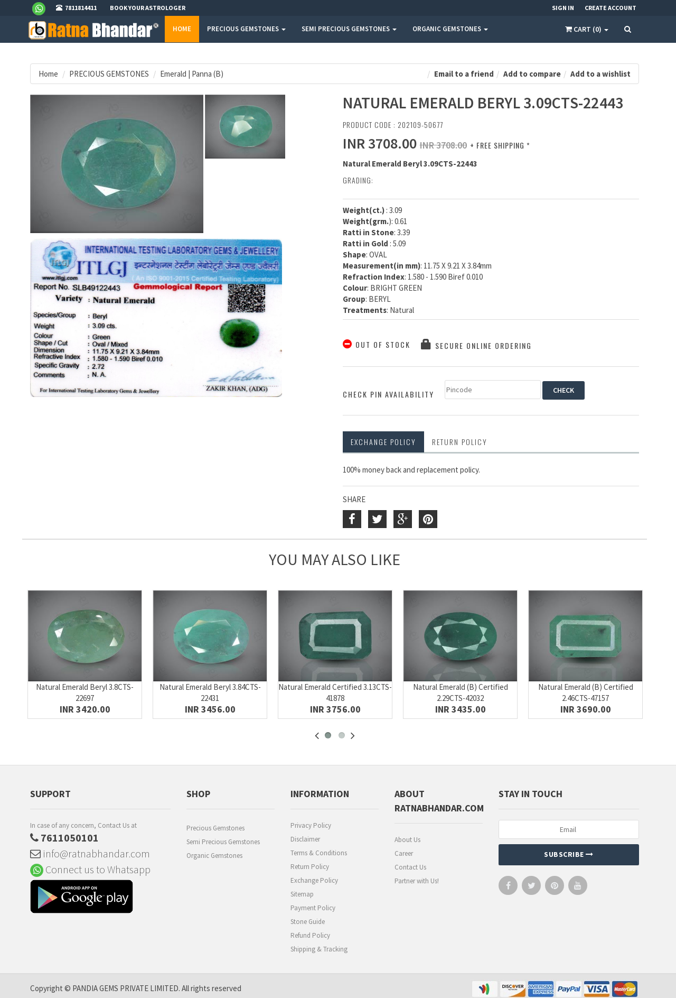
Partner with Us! (417, 880)
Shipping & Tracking (319, 949)
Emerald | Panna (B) (191, 74)
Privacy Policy (310, 825)
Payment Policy (312, 907)
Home (182, 28)
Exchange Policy (383, 441)
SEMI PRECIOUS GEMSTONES (349, 28)
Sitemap (302, 894)
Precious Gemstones (215, 828)
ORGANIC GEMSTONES (450, 28)
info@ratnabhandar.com (90, 853)
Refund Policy (310, 935)
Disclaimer (305, 839)
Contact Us (410, 867)
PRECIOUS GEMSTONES (246, 28)
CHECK (563, 390)
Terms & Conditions (318, 852)
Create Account (610, 8)
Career (404, 853)
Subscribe (569, 854)
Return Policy (309, 866)
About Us (407, 839)
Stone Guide (307, 921)
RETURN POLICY (459, 441)
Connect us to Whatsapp (90, 869)
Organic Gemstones (214, 855)
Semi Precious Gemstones (223, 841)
